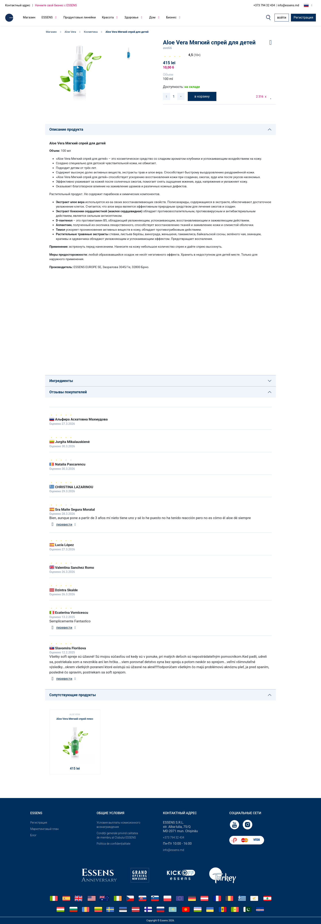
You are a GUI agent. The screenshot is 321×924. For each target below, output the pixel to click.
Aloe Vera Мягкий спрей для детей (126, 31)
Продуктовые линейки (79, 17)
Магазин (29, 17)
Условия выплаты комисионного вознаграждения (118, 824)
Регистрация (303, 17)
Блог (33, 835)
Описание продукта (66, 129)
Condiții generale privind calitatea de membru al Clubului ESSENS (117, 835)
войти (281, 17)
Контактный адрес (17, 5)
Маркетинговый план (44, 829)
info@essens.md (288, 5)
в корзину (202, 96)
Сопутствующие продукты (72, 695)
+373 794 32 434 (264, 5)
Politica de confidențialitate (113, 843)
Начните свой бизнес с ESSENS (56, 5)
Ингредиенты (61, 381)
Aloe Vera (70, 31)
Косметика (91, 31)
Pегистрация (38, 822)
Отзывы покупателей (68, 392)
